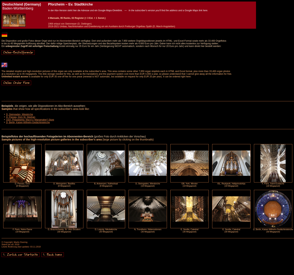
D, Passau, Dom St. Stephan (20, 117)
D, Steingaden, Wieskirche (19, 114)
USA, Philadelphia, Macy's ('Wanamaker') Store (30, 119)
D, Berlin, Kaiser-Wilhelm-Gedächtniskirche (28, 122)
